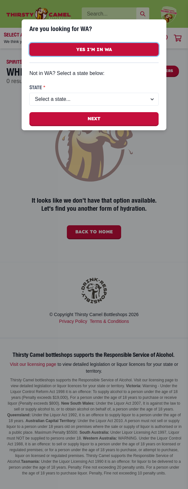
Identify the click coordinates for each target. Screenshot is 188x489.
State (37, 87)
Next (94, 119)
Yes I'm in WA (94, 49)
